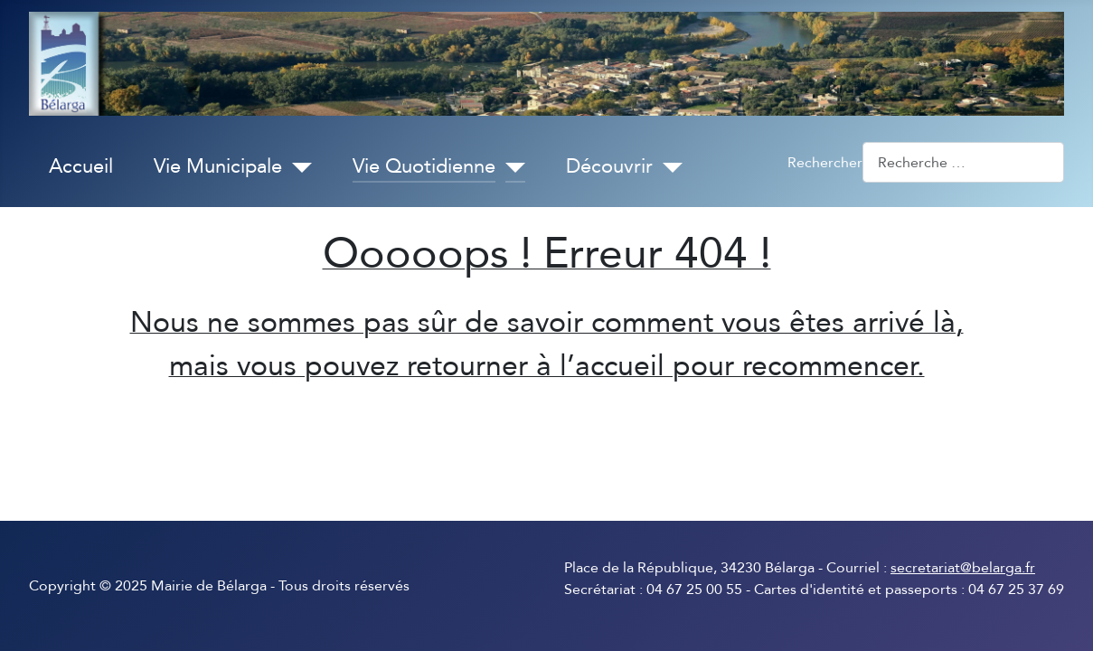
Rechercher (824, 163)
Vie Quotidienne (424, 166)
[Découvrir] (668, 167)
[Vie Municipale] (297, 167)
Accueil (81, 166)
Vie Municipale (218, 166)
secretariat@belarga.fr (962, 568)
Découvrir (609, 166)
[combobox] (963, 162)
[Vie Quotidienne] (510, 167)
